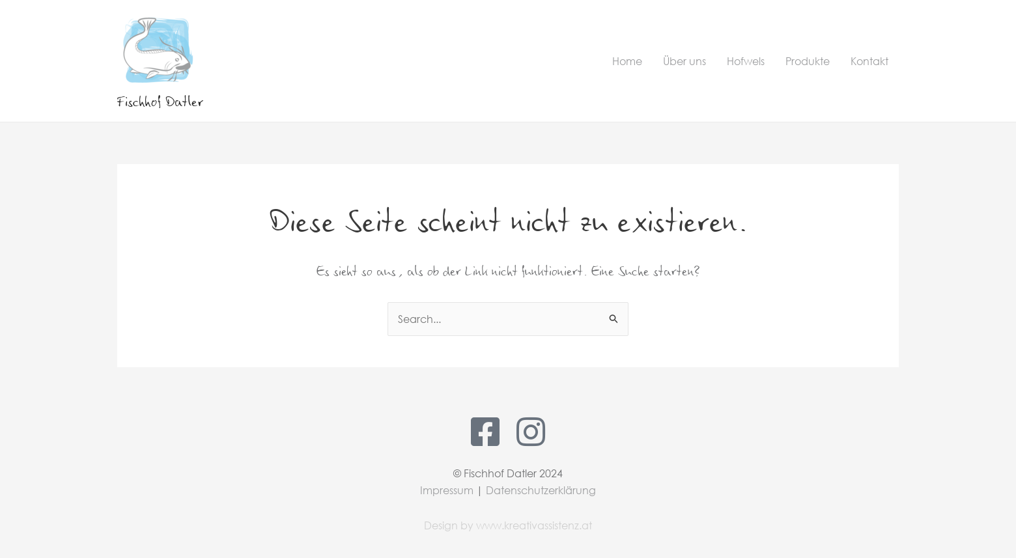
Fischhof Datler (160, 101)
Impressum (446, 490)
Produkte (807, 61)
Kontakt (869, 61)
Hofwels (746, 61)
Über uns (684, 61)
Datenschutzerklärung (541, 490)
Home (627, 61)
